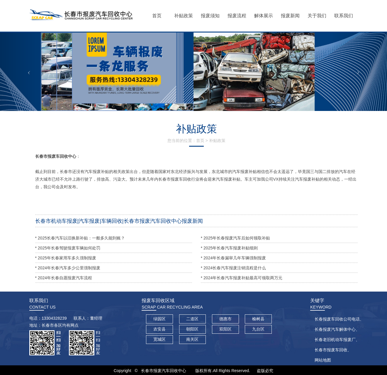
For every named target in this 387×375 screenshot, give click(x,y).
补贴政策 (217, 140)
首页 (200, 140)
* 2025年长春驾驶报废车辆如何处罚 (67, 248)
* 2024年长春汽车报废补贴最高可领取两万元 (241, 277)
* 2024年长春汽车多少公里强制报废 (67, 268)
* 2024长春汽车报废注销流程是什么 (233, 268)
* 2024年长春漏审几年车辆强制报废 (233, 258)
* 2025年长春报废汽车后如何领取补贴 (235, 238)
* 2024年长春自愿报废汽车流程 (63, 277)
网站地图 (323, 360)
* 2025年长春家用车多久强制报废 (65, 258)
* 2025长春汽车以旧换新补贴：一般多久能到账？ (80, 238)
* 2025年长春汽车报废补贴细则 (229, 248)
